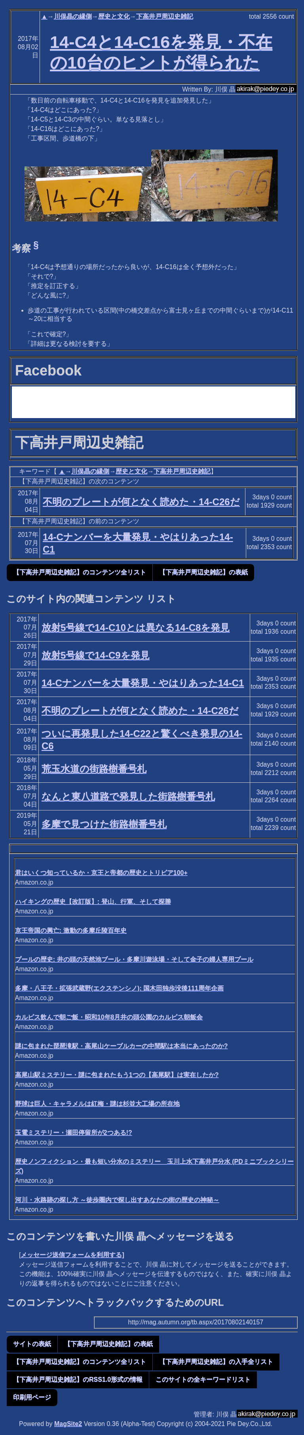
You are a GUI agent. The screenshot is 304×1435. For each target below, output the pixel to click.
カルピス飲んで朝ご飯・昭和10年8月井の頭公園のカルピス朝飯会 (109, 1017)
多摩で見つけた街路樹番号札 (104, 824)
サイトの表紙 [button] (32, 1343)
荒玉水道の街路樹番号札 (94, 768)
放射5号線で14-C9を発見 (96, 655)
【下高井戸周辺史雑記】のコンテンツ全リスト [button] (79, 572)
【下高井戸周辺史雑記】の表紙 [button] (203, 572)
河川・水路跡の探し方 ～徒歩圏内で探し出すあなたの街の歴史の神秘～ (117, 1199)
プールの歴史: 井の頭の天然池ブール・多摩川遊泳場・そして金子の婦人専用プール (134, 959)
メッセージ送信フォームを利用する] (72, 1254)
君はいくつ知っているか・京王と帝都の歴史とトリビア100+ (101, 872)
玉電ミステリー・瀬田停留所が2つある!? (73, 1132)
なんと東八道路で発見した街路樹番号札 (128, 796)
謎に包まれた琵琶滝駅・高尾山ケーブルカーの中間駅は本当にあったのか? (121, 1046)
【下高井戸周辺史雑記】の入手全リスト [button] (216, 1361)
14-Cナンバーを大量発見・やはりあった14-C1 (143, 683)
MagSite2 (68, 1423)
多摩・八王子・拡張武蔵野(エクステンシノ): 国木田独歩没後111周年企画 (119, 988)
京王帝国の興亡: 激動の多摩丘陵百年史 (71, 930)
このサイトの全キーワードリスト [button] (203, 1379)
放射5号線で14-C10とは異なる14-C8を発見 (136, 627)
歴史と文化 (114, 16)
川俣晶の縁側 (73, 16)
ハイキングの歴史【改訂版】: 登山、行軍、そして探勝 (93, 901)
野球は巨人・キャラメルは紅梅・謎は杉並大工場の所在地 (97, 1103)
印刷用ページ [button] (32, 1397)
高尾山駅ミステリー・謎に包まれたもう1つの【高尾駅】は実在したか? (117, 1075)
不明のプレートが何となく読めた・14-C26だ (141, 501)
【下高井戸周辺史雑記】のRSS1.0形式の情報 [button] (77, 1379)
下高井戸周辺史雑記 (164, 16)
